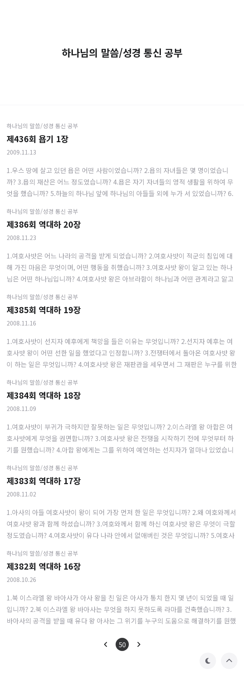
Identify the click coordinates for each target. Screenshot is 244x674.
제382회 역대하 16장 (44, 566)
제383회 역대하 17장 (44, 481)
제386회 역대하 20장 (44, 224)
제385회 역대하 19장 (44, 310)
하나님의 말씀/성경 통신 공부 (42, 126)
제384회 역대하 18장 (44, 395)
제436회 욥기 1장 (37, 139)
